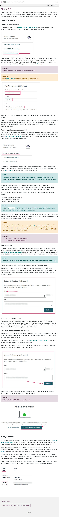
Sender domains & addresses (37, 340)
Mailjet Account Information (26, 27)
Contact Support (7, 505)
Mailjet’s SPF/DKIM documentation (15, 238)
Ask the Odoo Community (21, 505)
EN (48, 5)
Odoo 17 (53, 5)
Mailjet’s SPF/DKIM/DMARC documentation (15, 400)
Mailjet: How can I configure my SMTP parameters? (18, 70)
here (2, 451)
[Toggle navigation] (1, 5)
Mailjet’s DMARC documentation (15, 240)
